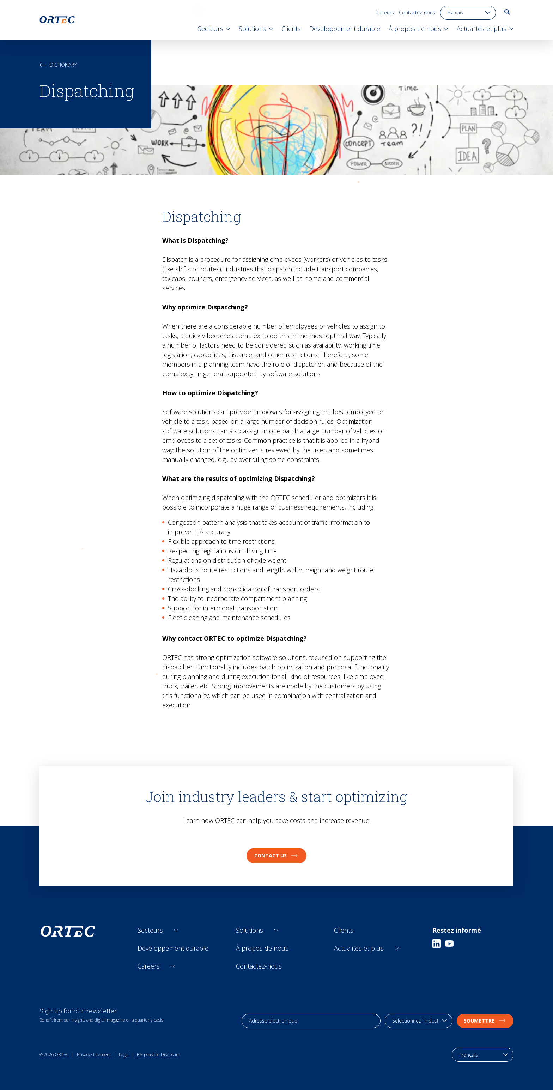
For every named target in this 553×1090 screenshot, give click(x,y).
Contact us (276, 855)
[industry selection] (418, 1021)
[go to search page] (507, 12)
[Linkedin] (436, 943)
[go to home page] (57, 20)
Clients (343, 930)
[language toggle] (468, 13)
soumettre (485, 1020)
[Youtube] (449, 943)
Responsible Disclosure (158, 1054)
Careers (385, 12)
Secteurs (150, 930)
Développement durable (173, 948)
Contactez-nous (417, 12)
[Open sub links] (176, 930)
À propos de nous (262, 948)
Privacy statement (94, 1054)
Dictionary (58, 64)
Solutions (249, 930)
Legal (124, 1054)
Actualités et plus (359, 948)
